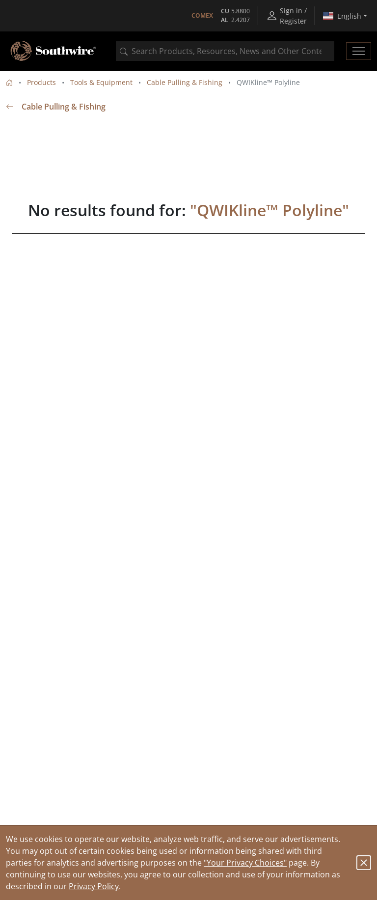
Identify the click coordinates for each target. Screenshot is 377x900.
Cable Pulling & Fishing (184, 82)
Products (41, 82)
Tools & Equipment (101, 82)
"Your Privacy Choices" (245, 862)
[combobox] (225, 51)
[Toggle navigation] (358, 51)
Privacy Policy (94, 886)
